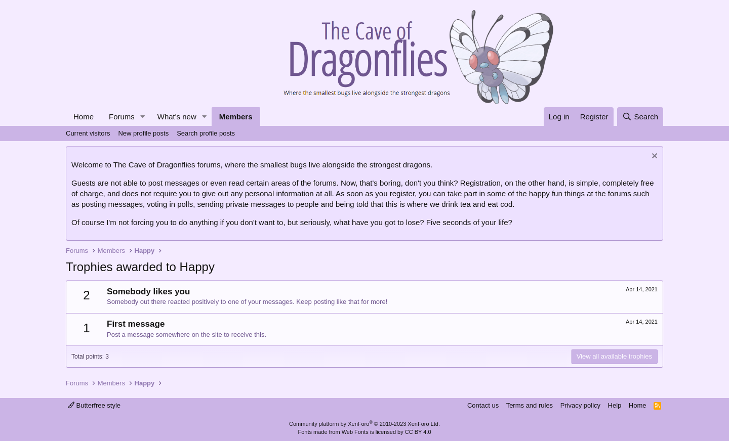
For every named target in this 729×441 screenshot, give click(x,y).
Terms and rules (529, 405)
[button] (143, 116)
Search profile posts (206, 133)
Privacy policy (580, 405)
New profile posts (143, 133)
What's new (176, 116)
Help (615, 405)
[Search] (640, 116)
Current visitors (88, 133)
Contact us (483, 405)
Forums (122, 116)
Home (83, 116)
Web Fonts (355, 432)
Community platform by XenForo (364, 424)
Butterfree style (94, 405)
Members (236, 116)
